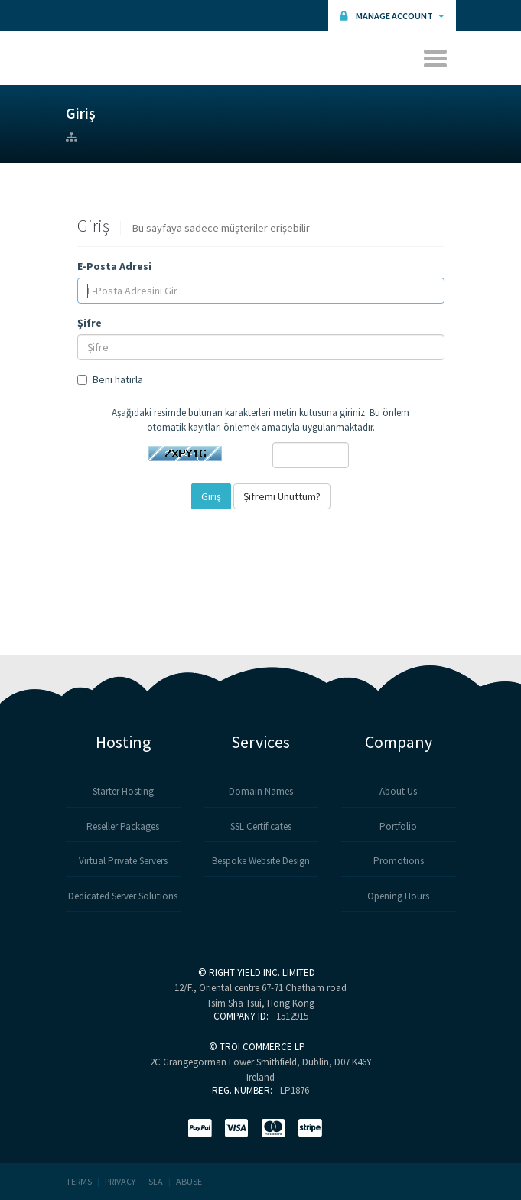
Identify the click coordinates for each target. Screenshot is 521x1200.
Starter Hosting (123, 791)
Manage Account (392, 15)
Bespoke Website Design (261, 860)
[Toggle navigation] (437, 58)
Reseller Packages (122, 826)
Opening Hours (398, 895)
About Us (398, 791)
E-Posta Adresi (114, 266)
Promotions (398, 860)
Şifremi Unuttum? (282, 496)
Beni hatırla (110, 379)
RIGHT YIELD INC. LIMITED (262, 972)
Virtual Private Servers (123, 860)
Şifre (89, 323)
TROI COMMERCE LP (262, 1046)
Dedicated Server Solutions (122, 895)
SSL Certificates (260, 826)
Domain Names (261, 791)
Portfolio (398, 826)
